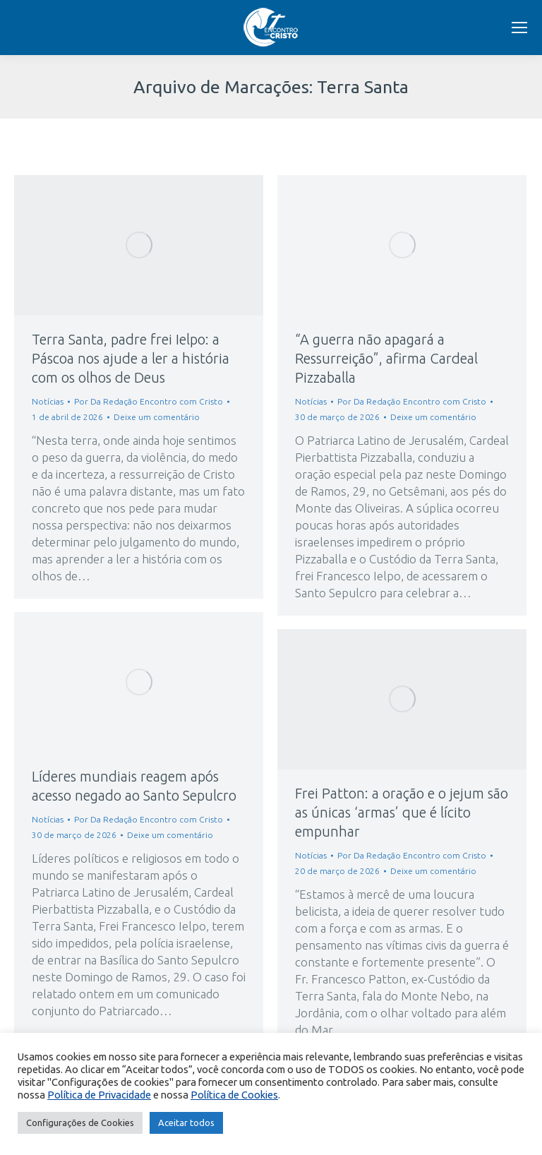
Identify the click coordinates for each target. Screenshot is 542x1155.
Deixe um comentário (157, 416)
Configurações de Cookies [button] (80, 1122)
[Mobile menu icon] (519, 27)
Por (148, 401)
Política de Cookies (234, 1095)
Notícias (48, 401)
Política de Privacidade (99, 1095)
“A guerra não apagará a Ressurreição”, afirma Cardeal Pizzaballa (386, 358)
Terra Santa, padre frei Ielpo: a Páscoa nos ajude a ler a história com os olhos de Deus (130, 358)
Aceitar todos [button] (186, 1122)
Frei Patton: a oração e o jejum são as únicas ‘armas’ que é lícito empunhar (401, 812)
